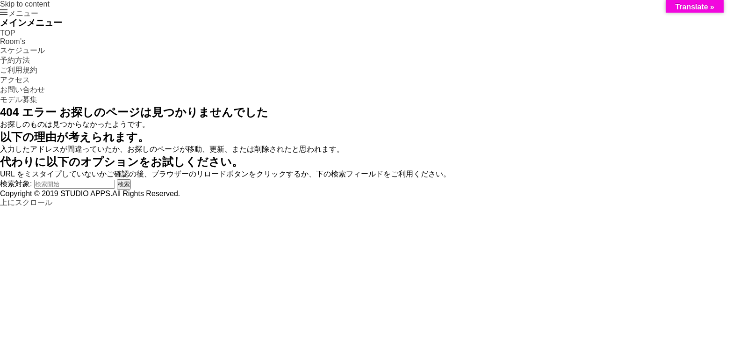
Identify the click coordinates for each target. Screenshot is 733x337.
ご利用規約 (18, 70)
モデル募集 (18, 99)
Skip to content (25, 4)
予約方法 (15, 60)
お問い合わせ (22, 90)
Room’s (12, 41)
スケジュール (22, 50)
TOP (7, 33)
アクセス (15, 80)
